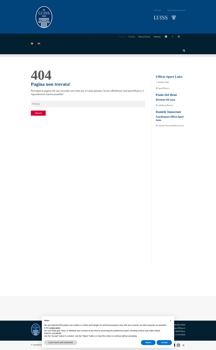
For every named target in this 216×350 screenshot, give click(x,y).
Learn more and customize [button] (60, 342)
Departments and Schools (176, 10)
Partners (158, 37)
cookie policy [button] (54, 328)
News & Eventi (147, 37)
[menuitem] (33, 44)
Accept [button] (164, 342)
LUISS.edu (157, 10)
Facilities (134, 37)
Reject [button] (148, 342)
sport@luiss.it (179, 328)
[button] (170, 320)
